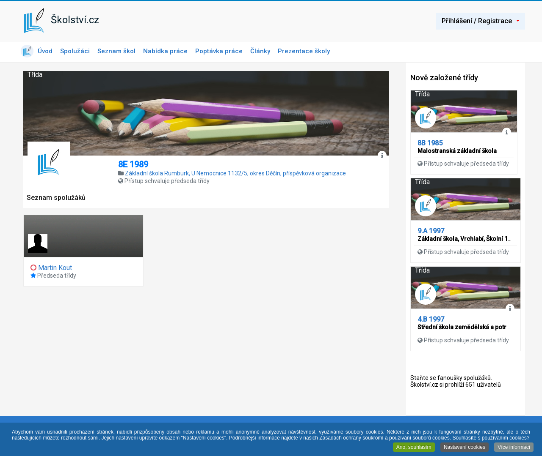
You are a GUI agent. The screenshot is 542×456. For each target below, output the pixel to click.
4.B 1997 (431, 319)
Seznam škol (116, 51)
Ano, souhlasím (413, 448)
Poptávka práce (219, 51)
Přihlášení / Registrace (481, 21)
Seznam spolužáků (56, 198)
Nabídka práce (165, 51)
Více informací (514, 448)
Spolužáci (75, 51)
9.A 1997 (431, 231)
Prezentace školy (304, 51)
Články (260, 51)
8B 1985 (430, 143)
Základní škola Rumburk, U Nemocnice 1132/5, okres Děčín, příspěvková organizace (235, 173)
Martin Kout (55, 268)
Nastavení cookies (464, 448)
